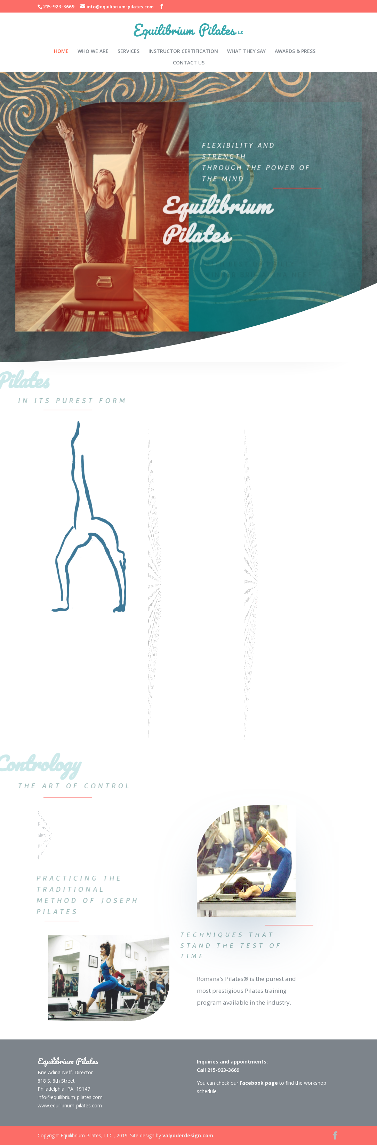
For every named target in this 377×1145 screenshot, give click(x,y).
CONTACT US (188, 63)
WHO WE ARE (93, 51)
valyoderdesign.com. (188, 1135)
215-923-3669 (58, 6)
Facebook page (265, 619)
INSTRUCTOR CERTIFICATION (183, 51)
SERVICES (128, 51)
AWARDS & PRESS (295, 51)
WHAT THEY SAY (246, 51)
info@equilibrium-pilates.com (70, 1097)
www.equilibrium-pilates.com (70, 1105)
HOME (61, 51)
